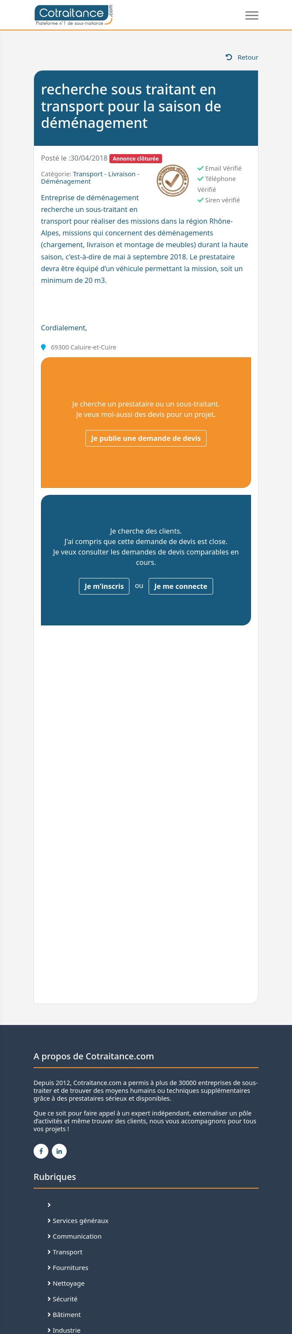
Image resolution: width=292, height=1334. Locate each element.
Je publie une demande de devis (146, 438)
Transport (65, 1251)
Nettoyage (66, 1283)
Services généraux (78, 1220)
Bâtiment (64, 1314)
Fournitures (68, 1267)
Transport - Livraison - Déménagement (90, 177)
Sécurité (63, 1298)
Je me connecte (180, 586)
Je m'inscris (104, 586)
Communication (75, 1236)
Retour (242, 57)
